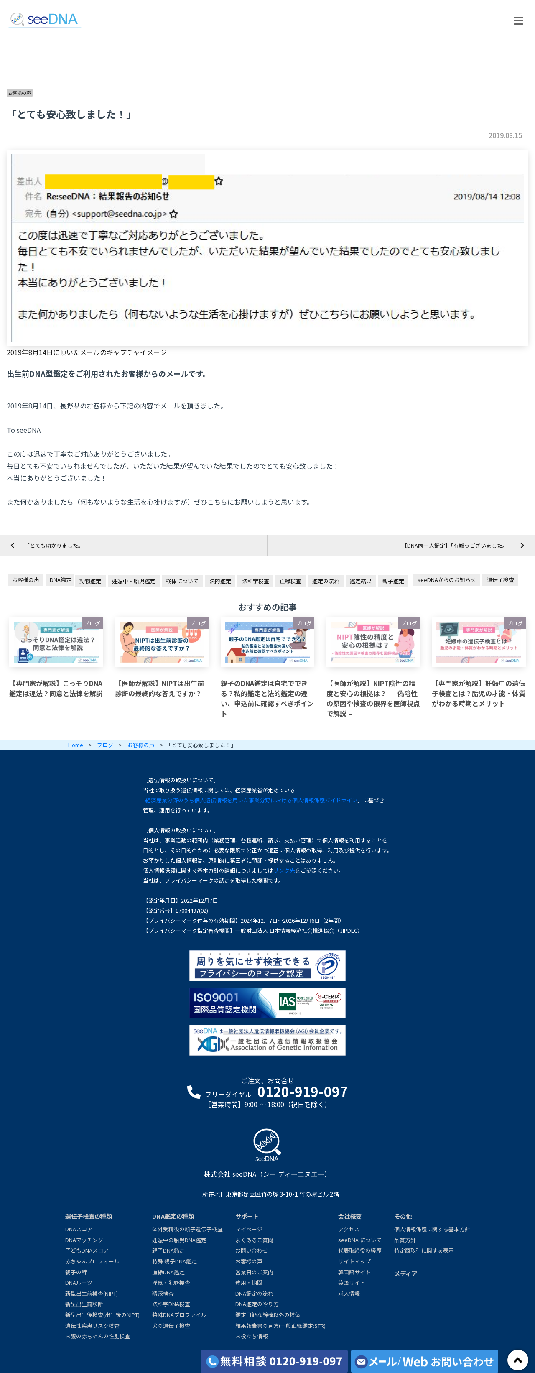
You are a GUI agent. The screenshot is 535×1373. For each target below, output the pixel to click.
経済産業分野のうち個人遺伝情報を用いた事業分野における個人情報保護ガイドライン (251, 800)
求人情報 (349, 1293)
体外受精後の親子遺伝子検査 (187, 1229)
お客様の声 (19, 92)
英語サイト (351, 1282)
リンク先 (284, 870)
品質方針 (405, 1240)
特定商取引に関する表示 (424, 1250)
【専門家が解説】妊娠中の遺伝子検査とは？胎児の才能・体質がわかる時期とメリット (478, 693)
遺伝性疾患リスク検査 (92, 1326)
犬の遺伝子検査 (171, 1326)
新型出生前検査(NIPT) (91, 1293)
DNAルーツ (78, 1282)
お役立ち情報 (251, 1336)
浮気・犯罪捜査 (171, 1282)
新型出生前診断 (84, 1304)
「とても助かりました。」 (55, 545)
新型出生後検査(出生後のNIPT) (102, 1315)
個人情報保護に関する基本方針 (432, 1229)
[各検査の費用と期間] (274, 1361)
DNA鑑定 (60, 580)
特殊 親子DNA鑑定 (174, 1261)
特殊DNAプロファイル (179, 1315)
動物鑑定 (90, 581)
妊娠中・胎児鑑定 (133, 581)
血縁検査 (290, 581)
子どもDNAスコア (87, 1250)
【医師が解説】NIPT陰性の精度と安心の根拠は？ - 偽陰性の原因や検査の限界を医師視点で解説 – (373, 698)
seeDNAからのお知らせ (447, 580)
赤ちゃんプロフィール (92, 1261)
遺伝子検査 (500, 580)
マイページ (248, 1229)
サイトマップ (354, 1261)
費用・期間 (248, 1282)
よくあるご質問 (254, 1240)
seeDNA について (360, 1240)
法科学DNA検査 (171, 1304)
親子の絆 (76, 1272)
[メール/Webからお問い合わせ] (424, 1361)
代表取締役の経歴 (360, 1250)
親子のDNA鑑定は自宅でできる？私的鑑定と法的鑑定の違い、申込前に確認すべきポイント (267, 698)
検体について (182, 581)
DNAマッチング (84, 1240)
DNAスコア (78, 1229)
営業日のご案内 (254, 1272)
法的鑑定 (220, 581)
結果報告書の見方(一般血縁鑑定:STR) (280, 1326)
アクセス (348, 1229)
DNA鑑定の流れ (254, 1293)
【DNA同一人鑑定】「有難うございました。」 (456, 545)
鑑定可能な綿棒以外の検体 (268, 1315)
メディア (405, 1273)
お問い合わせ (251, 1250)
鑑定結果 (361, 581)
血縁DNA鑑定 (168, 1272)
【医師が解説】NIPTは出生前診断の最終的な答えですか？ (159, 688)
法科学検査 (255, 581)
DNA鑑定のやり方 (257, 1304)
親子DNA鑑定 (168, 1250)
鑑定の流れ (325, 581)
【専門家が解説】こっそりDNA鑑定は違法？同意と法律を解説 (56, 688)
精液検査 (163, 1293)
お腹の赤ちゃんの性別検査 (97, 1336)
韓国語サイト (354, 1272)
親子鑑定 (393, 581)
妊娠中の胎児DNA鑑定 (179, 1240)
